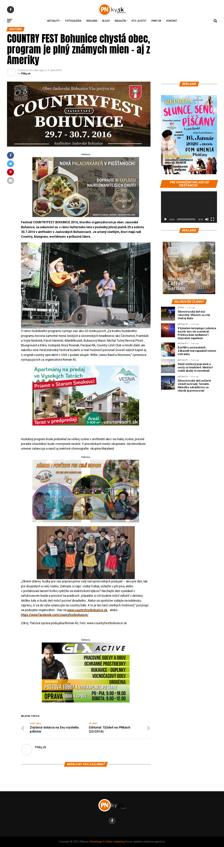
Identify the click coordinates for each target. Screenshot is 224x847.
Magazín (120, 20)
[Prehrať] (165, 219)
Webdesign (96, 841)
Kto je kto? (139, 20)
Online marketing (114, 841)
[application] (189, 207)
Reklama (91, 20)
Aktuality (53, 20)
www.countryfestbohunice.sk (87, 610)
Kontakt (171, 20)
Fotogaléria (73, 20)
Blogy (106, 20)
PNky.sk (156, 20)
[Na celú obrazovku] (212, 219)
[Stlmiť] (207, 219)
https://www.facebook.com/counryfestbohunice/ (54, 615)
